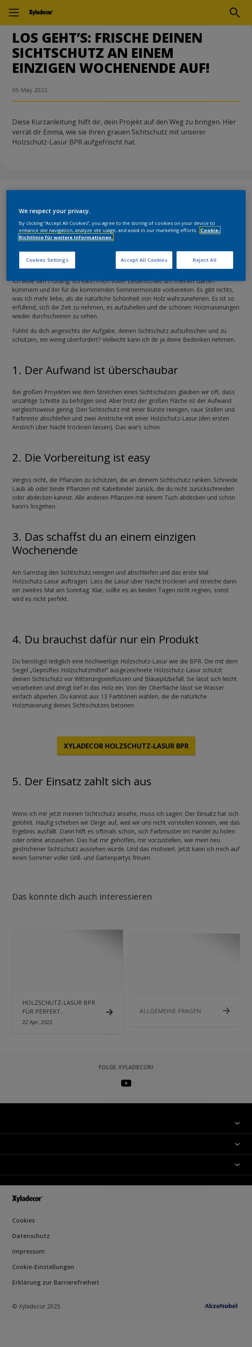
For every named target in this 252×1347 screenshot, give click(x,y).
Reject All (205, 260)
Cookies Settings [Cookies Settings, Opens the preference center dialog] (47, 260)
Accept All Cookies (144, 260)
